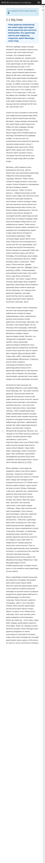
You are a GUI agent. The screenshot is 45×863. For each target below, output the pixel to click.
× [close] (36, 13)
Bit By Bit (16, 3)
